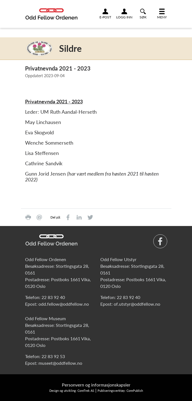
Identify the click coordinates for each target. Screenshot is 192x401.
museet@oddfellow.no (60, 363)
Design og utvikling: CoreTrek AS (71, 390)
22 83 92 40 (53, 297)
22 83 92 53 (53, 356)
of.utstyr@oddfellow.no (137, 304)
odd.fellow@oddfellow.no (63, 304)
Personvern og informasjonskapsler (96, 384)
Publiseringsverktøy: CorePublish (120, 390)
